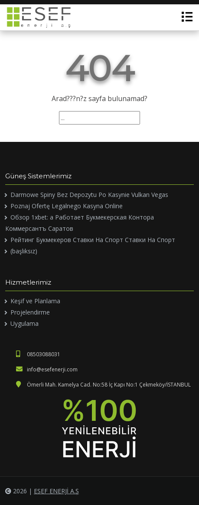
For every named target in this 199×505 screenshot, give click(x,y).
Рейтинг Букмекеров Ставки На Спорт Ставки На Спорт (92, 240)
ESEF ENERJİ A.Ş (56, 491)
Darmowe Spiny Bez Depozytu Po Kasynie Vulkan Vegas (89, 194)
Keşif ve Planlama (35, 301)
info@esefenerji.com (47, 369)
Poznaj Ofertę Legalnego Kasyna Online (66, 206)
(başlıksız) (23, 251)
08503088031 (38, 354)
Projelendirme (30, 312)
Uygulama (24, 323)
